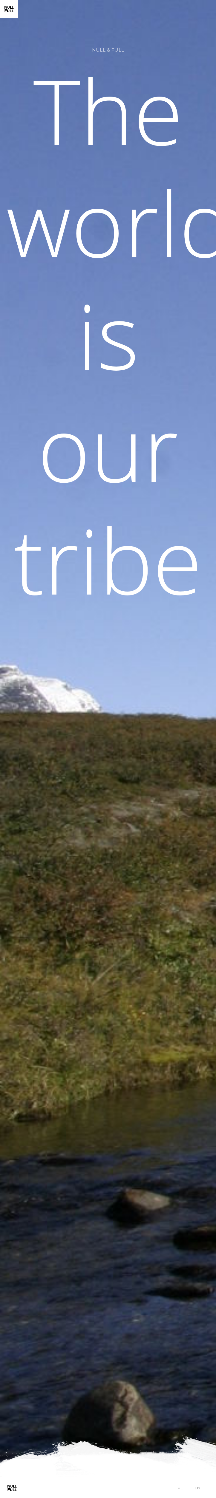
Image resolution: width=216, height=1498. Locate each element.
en (197, 1487)
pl (180, 1487)
